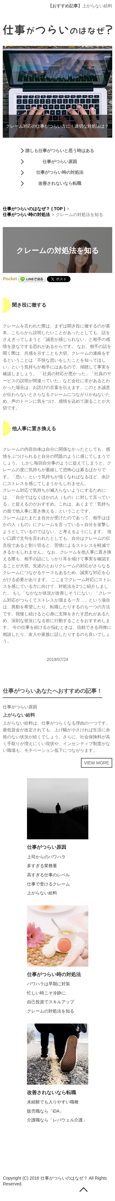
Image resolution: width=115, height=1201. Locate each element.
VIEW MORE (96, 762)
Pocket (10, 278)
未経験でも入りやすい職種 (53, 1101)
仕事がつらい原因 (60, 161)
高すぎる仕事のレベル (48, 874)
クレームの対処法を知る (50, 1011)
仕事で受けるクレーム (48, 884)
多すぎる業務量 (42, 865)
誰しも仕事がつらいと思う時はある (59, 150)
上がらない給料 (97, 5)
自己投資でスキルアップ (50, 1001)
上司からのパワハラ (46, 856)
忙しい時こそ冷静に (46, 992)
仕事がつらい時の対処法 (59, 172)
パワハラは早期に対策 (48, 983)
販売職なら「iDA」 (45, 1111)
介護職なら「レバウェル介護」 (57, 1119)
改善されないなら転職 (59, 183)
